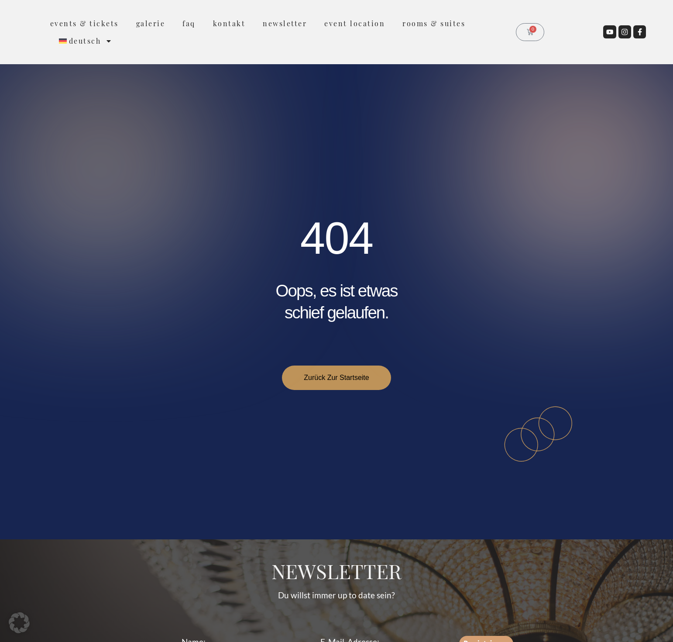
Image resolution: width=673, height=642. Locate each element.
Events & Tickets (84, 23)
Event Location (354, 23)
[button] (19, 623)
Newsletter (285, 23)
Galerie (150, 23)
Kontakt (229, 23)
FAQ (189, 23)
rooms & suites (433, 23)
